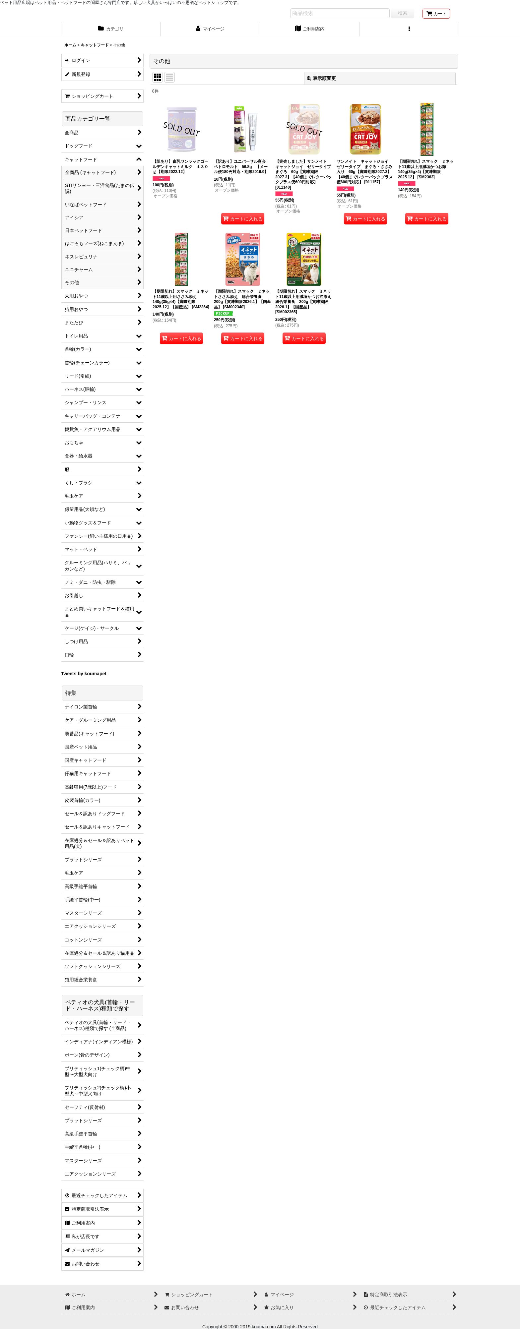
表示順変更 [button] (321, 78)
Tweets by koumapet (83, 673)
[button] (409, 29)
